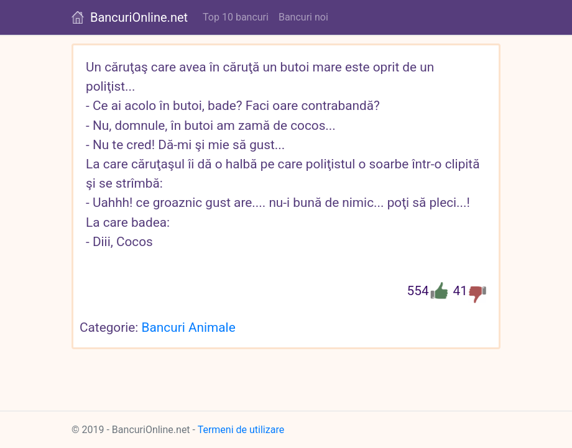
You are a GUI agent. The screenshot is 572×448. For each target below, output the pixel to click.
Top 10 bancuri (236, 17)
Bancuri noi (303, 17)
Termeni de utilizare (241, 430)
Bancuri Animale (189, 327)
